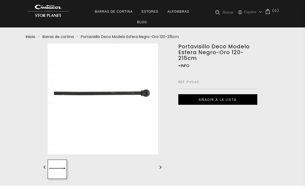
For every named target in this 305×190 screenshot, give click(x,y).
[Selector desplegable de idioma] (254, 12)
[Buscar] (230, 12)
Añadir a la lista (218, 99)
